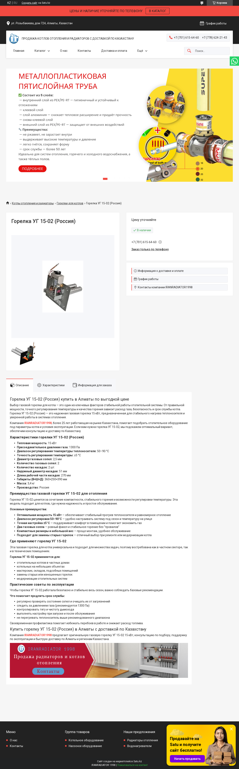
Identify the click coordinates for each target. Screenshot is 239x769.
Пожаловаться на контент (132, 765)
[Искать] (189, 51)
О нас (63, 50)
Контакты (84, 50)
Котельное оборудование (86, 740)
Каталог (40, 50)
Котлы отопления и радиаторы (33, 203)
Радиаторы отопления (142, 740)
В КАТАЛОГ (157, 11)
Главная (18, 50)
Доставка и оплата (114, 50)
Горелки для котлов (70, 203)
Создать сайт (29, 2)
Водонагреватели (139, 746)
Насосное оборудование (85, 746)
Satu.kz (137, 761)
